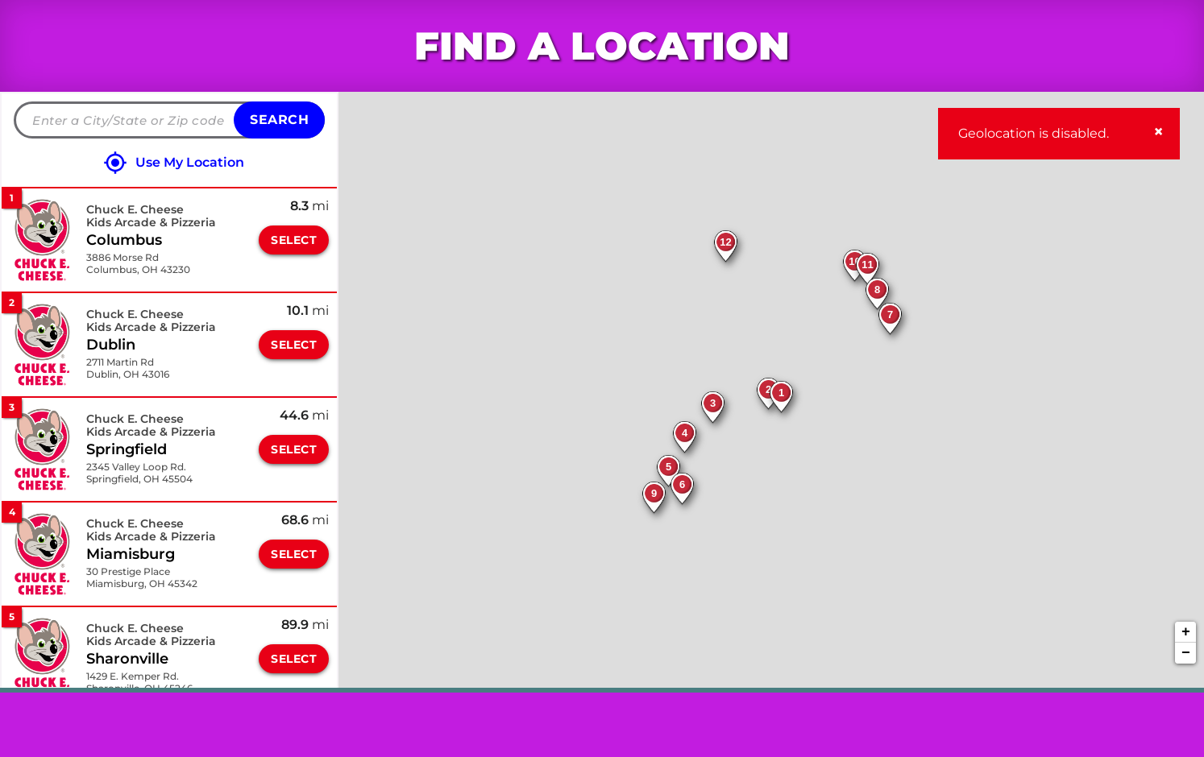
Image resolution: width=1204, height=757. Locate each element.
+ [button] (1185, 632)
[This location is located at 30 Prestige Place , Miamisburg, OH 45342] (141, 577)
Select (294, 240)
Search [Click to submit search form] (279, 119)
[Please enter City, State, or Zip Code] (169, 120)
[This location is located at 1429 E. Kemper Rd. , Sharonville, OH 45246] (139, 682)
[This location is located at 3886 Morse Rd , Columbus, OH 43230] (138, 263)
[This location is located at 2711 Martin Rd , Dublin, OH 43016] (127, 368)
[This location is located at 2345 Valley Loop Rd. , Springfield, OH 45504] (139, 473)
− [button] (1185, 653)
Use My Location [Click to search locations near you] (189, 162)
